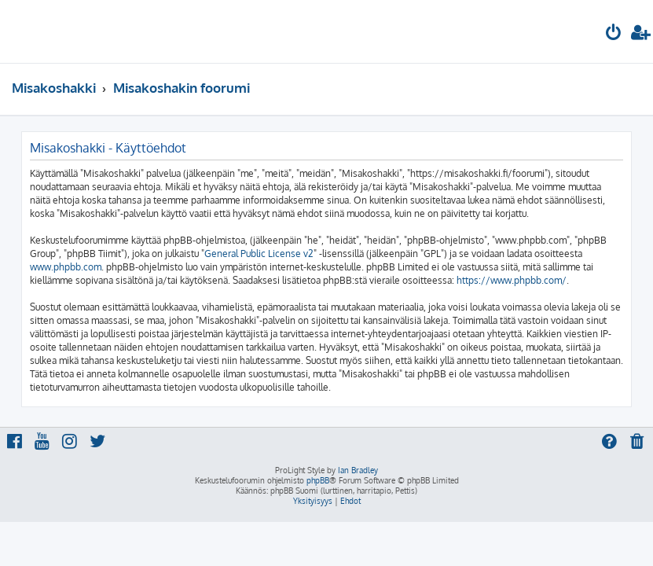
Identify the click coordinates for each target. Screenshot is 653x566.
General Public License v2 (259, 253)
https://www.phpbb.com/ (512, 280)
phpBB (317, 480)
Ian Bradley (358, 470)
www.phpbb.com (65, 267)
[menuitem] (614, 34)
